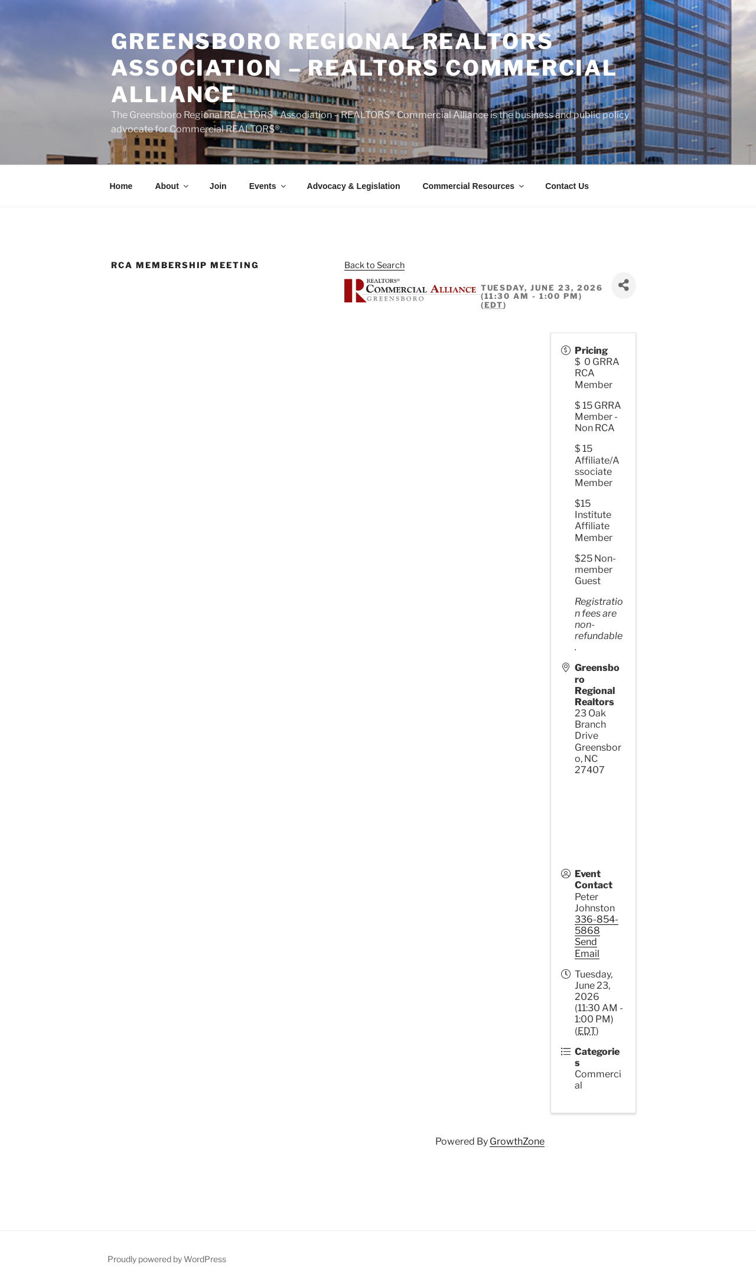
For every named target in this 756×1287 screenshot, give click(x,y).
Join (218, 186)
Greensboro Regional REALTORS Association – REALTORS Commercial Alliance (364, 67)
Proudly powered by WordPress (166, 1259)
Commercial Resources (474, 186)
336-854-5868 (596, 925)
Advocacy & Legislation (353, 186)
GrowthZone (517, 1141)
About (172, 186)
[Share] (623, 285)
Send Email (587, 947)
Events (268, 186)
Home (121, 186)
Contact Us (567, 186)
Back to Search (374, 265)
